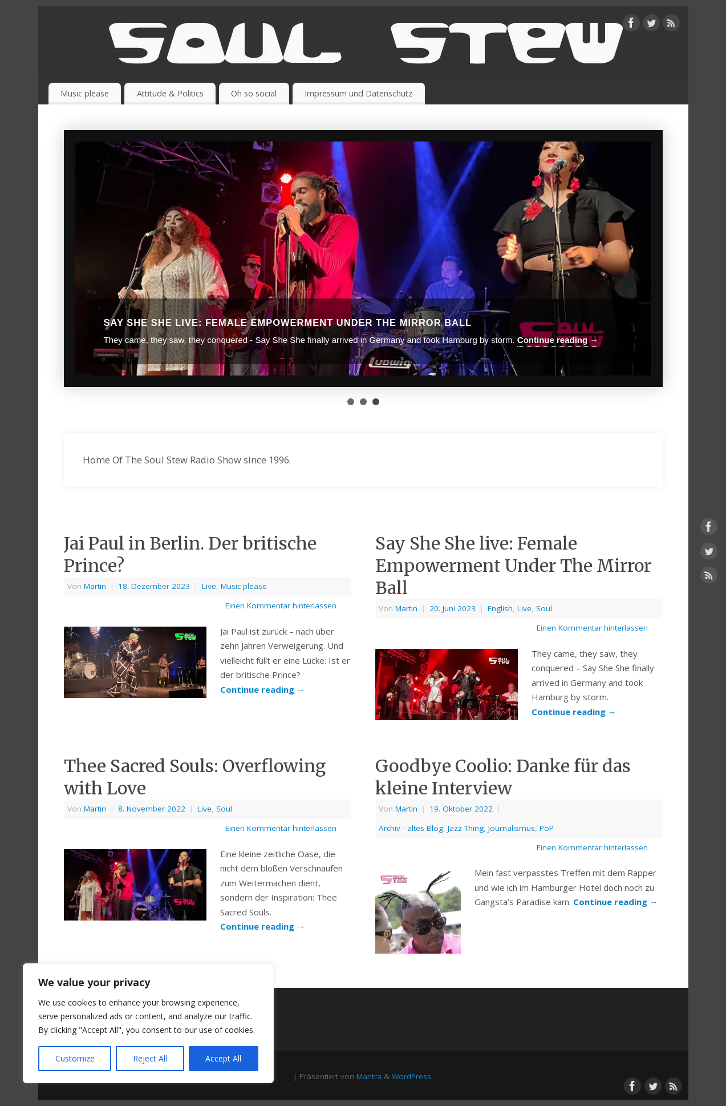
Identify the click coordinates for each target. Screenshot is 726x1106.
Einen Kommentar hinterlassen (280, 605)
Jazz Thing (466, 828)
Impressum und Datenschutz (358, 93)
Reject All (150, 1058)
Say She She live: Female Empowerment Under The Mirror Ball (513, 565)
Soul (544, 608)
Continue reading (262, 689)
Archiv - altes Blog (411, 828)
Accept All (223, 1058)
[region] (148, 1023)
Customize (75, 1058)
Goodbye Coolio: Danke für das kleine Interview (503, 777)
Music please (84, 93)
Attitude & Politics (170, 93)
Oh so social (254, 93)
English (500, 608)
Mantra (369, 1076)
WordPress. (412, 1076)
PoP (547, 828)
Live (209, 586)
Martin (95, 586)
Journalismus (511, 828)
